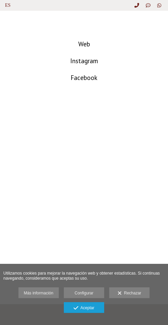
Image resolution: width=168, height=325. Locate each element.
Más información (38, 293)
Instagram (84, 61)
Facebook (84, 78)
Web (84, 44)
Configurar (84, 293)
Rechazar (129, 293)
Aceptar (84, 308)
